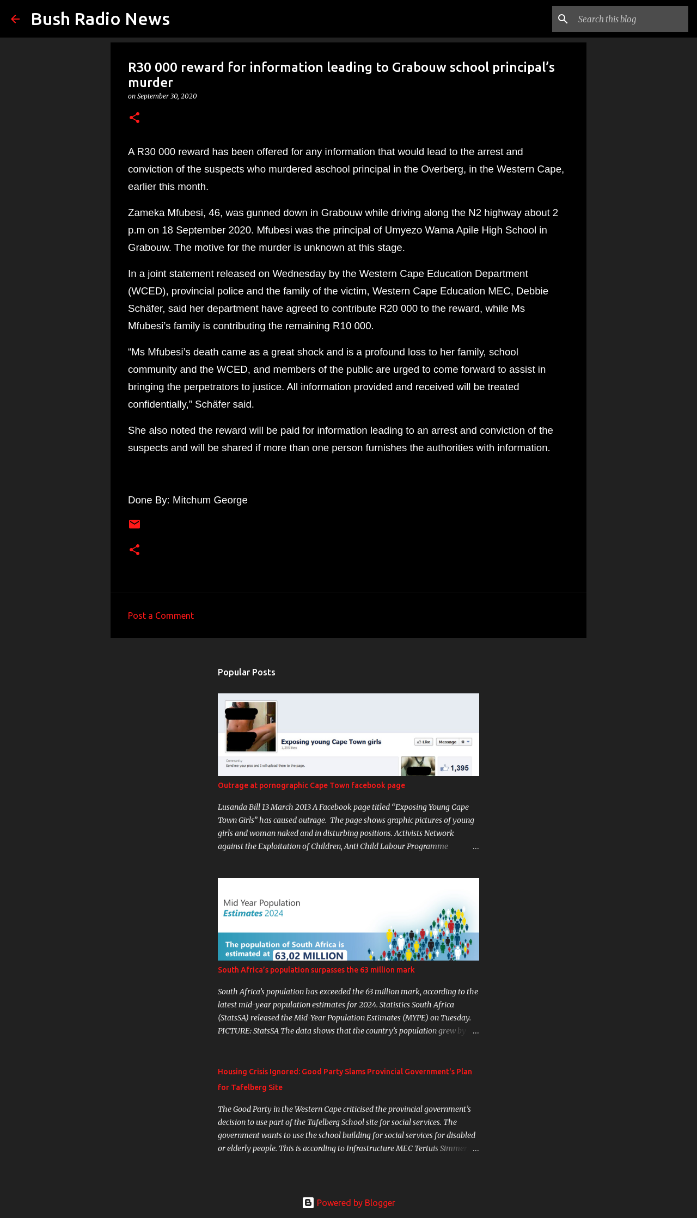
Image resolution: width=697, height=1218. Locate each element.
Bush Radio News (100, 18)
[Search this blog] (631, 19)
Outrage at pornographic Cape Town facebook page (311, 785)
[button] (134, 118)
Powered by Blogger (348, 1203)
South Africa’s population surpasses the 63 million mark (316, 969)
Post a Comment (161, 615)
